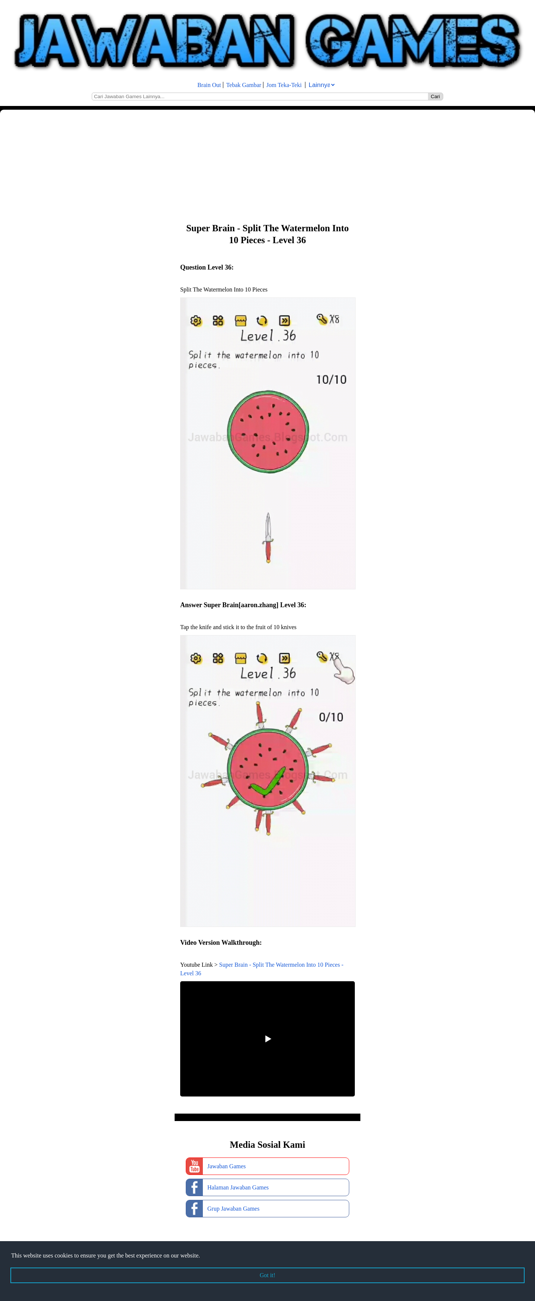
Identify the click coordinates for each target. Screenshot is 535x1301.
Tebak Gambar (243, 85)
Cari (435, 96)
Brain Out (209, 85)
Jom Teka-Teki (284, 85)
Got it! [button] (267, 1275)
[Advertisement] (223, 165)
